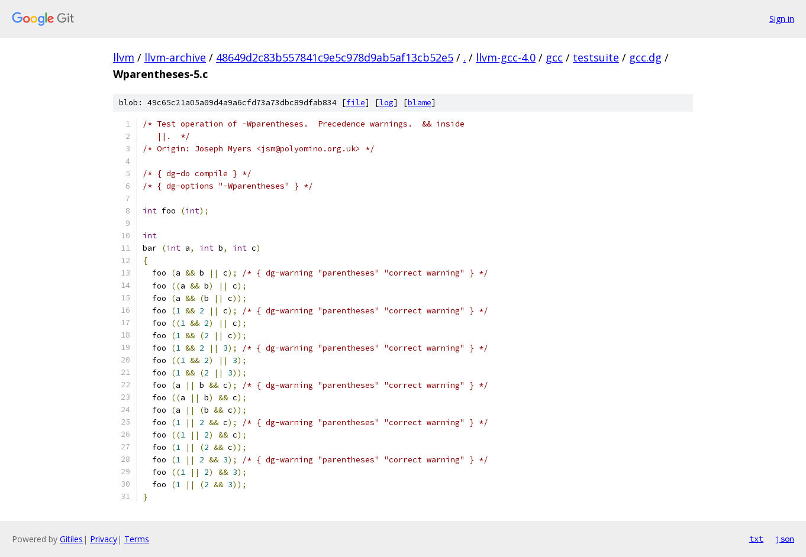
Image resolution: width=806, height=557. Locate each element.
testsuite (596, 57)
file (355, 103)
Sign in (781, 18)
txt (756, 538)
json (784, 538)
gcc (554, 57)
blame (419, 103)
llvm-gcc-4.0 (506, 57)
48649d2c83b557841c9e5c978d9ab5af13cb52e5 (334, 57)
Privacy (103, 539)
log (386, 103)
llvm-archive (175, 57)
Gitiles (71, 539)
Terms (136, 539)
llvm (123, 57)
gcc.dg (645, 57)
